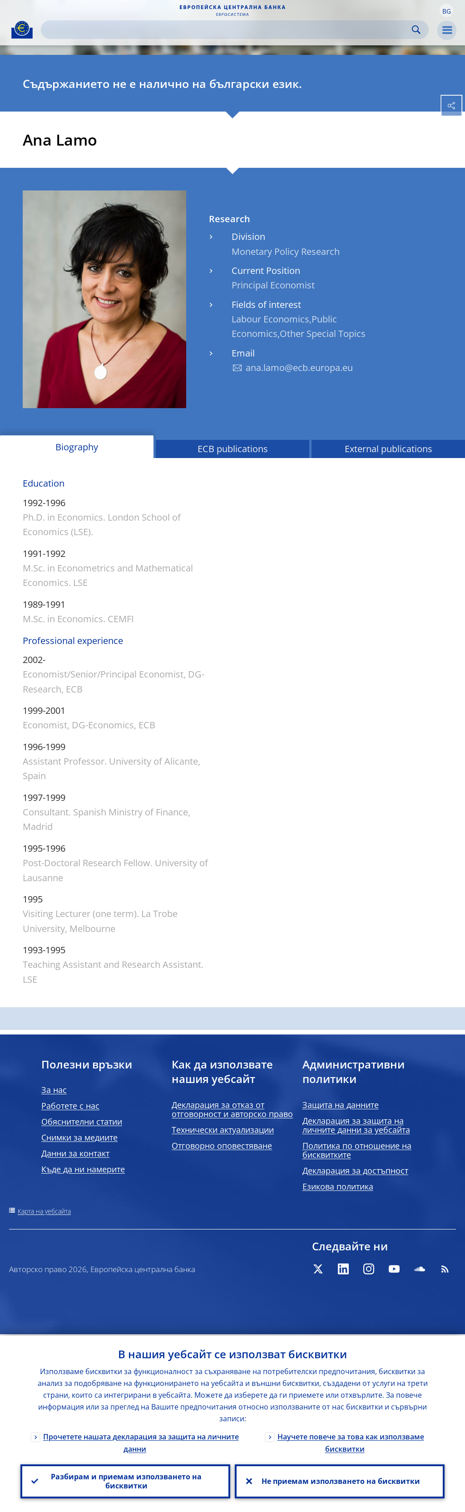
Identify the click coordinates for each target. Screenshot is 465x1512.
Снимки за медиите (79, 1137)
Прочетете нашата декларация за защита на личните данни (141, 1441)
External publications (388, 449)
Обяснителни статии (81, 1121)
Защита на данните (340, 1104)
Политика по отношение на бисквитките (356, 1150)
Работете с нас (70, 1105)
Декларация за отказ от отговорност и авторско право (232, 1109)
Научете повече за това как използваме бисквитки (350, 1441)
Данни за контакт (75, 1153)
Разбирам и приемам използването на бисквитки (125, 1480)
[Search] (227, 30)
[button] (446, 10)
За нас (54, 1089)
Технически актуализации (223, 1129)
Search (416, 30)
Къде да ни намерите (83, 1169)
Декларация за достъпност (355, 1170)
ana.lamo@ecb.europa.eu (299, 367)
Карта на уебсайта (44, 1211)
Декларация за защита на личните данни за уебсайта (356, 1125)
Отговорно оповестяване (222, 1145)
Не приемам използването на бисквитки (340, 1481)
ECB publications (233, 449)
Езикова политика (337, 1186)
